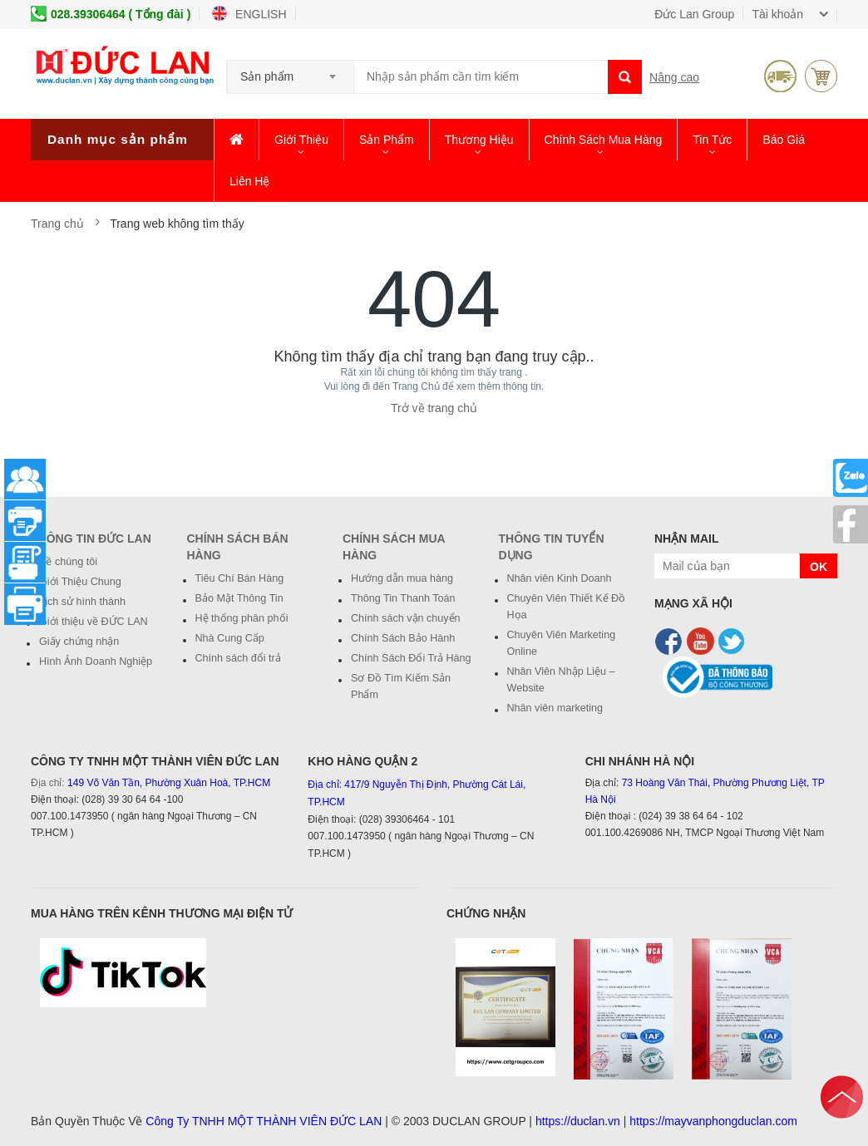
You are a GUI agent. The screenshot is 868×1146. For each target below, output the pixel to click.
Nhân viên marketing (555, 708)
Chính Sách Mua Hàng (604, 139)
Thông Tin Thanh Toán (403, 598)
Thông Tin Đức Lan (91, 538)
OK (818, 566)
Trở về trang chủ (434, 408)
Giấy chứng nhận (79, 641)
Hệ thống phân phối (242, 618)
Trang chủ (59, 223)
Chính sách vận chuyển (406, 618)
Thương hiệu (479, 139)
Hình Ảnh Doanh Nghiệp (95, 661)
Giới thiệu (301, 139)
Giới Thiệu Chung (80, 582)
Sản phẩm (386, 139)
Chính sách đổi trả (238, 658)
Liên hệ (249, 181)
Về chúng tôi (68, 562)
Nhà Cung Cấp (229, 638)
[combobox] (290, 71)
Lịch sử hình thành (82, 601)
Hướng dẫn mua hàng (402, 578)
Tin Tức (712, 139)
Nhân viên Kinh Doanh (559, 578)
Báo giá (783, 139)
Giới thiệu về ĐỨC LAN (93, 621)
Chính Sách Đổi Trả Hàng (411, 658)
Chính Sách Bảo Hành (403, 638)
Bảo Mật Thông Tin (239, 598)
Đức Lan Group (694, 14)
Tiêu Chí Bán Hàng (239, 578)
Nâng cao (674, 77)
